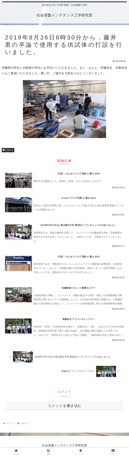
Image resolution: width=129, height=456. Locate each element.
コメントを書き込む (65, 406)
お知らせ (8, 150)
